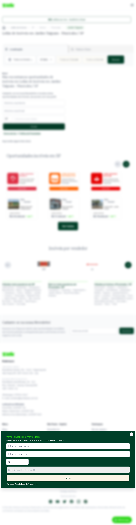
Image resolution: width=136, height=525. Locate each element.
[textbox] (68, 470)
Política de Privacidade (28, 484)
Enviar (68, 478)
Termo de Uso (12, 484)
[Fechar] (131, 434)
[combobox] (68, 470)
